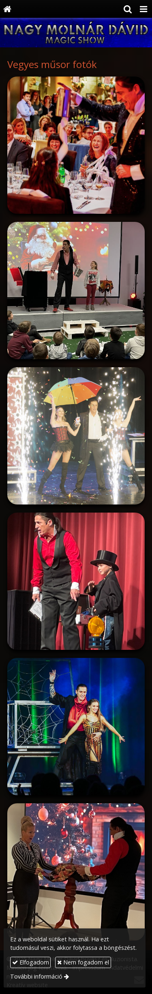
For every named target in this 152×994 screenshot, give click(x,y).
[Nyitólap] (7, 9)
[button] (143, 9)
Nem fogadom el (83, 962)
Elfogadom (30, 962)
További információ (36, 976)
